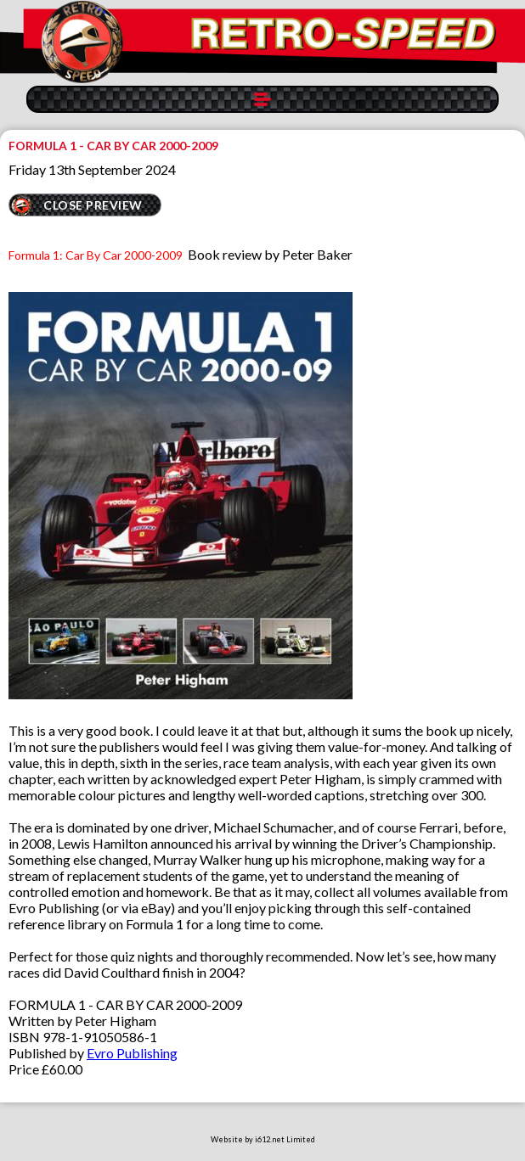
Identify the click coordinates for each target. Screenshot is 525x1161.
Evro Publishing (132, 1053)
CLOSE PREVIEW (93, 205)
